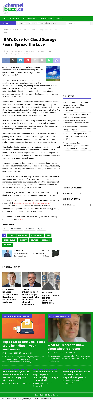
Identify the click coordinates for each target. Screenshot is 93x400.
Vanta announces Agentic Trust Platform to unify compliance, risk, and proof (76, 136)
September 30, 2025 (42, 383)
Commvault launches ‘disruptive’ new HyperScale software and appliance (10, 295)
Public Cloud (9, 240)
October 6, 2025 (10, 383)
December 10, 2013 (13, 51)
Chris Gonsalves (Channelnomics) (35, 51)
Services (34, 240)
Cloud (54, 51)
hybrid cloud (37, 235)
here (21, 219)
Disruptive (22, 235)
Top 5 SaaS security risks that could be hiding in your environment (23, 345)
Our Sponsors (29, 19)
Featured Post (9, 54)
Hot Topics (45, 19)
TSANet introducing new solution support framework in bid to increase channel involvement (30, 297)
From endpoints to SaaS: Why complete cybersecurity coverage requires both (46, 376)
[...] (31, 362)
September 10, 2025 (72, 380)
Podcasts (59, 19)
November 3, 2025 (11, 353)
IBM (48, 235)
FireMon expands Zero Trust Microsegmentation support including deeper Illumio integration (76, 146)
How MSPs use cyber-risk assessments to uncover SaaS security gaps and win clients (16, 376)
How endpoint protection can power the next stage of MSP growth (76, 374)
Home (4, 19)
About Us (14, 19)
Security (23, 240)
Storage (7, 245)
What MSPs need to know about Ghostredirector (66, 347)
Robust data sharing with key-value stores (32, 203)
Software (46, 240)
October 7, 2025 (55, 352)
